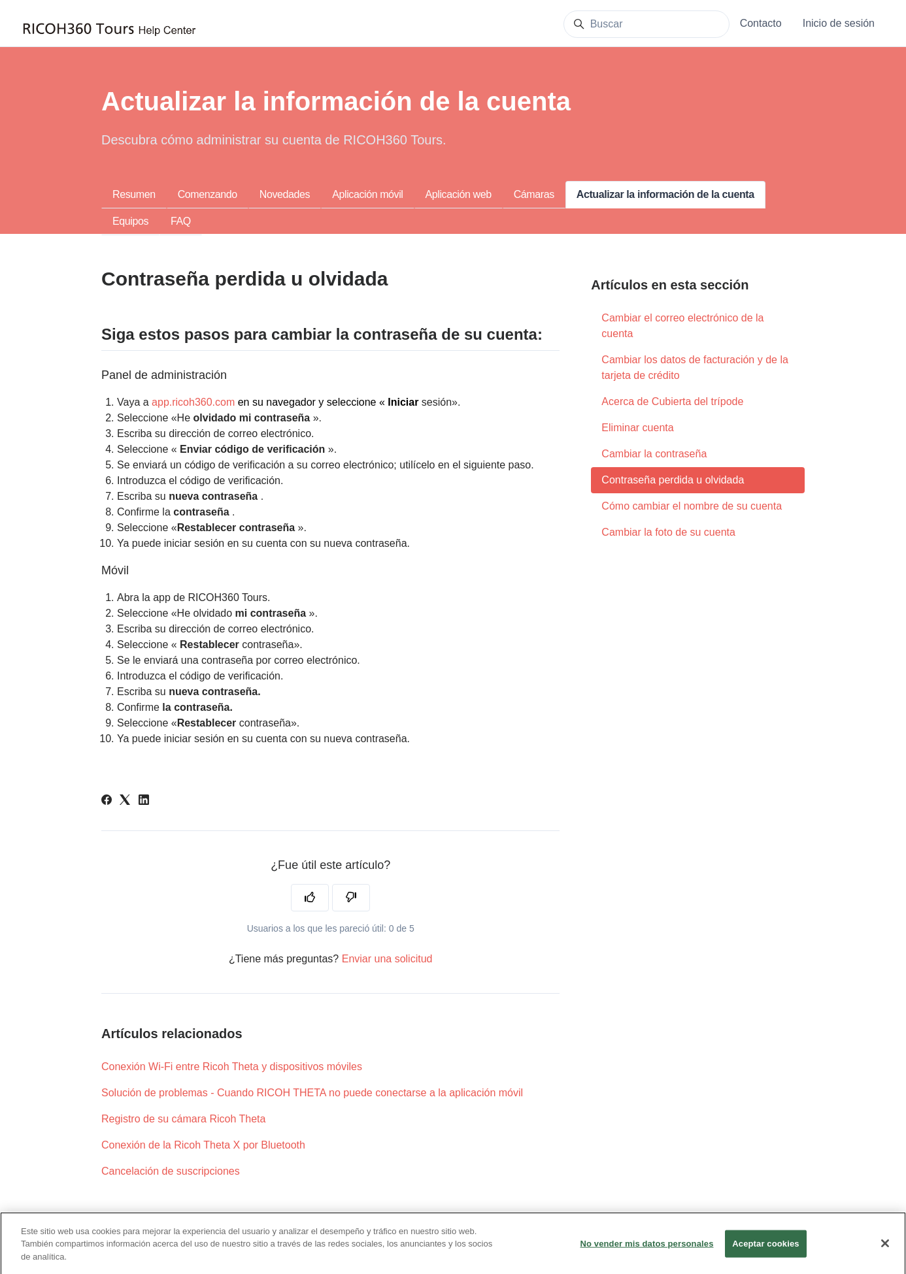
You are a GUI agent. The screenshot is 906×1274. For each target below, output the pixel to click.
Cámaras (534, 194)
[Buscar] (646, 24)
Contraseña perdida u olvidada (672, 479)
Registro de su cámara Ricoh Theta (183, 1118)
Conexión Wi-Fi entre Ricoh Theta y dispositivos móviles (231, 1066)
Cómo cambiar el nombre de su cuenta (691, 506)
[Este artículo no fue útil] (351, 897)
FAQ (181, 221)
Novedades (285, 194)
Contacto (761, 23)
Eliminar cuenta (637, 427)
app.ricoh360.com (193, 402)
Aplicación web (459, 194)
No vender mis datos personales (646, 1251)
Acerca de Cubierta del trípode (672, 401)
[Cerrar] (885, 1250)
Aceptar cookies (765, 1251)
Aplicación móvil (367, 194)
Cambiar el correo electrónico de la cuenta (682, 325)
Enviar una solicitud (387, 958)
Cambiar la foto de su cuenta (668, 532)
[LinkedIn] (144, 801)
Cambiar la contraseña (654, 453)
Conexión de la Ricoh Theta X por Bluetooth (203, 1145)
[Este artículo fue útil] (310, 897)
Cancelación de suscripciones (170, 1171)
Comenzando (207, 194)
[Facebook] (106, 801)
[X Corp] (125, 801)
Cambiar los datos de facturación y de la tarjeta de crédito (694, 367)
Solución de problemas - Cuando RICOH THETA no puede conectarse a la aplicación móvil (312, 1092)
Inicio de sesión (839, 23)
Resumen (134, 194)
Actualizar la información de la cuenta (665, 194)
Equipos (130, 221)
